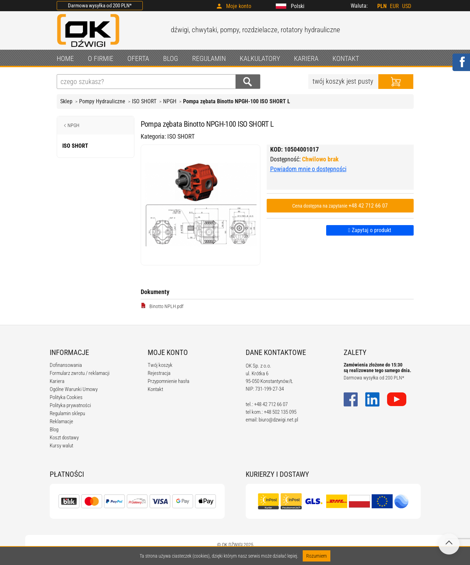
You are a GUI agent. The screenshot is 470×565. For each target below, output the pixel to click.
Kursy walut (61, 445)
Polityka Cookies (66, 397)
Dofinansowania (66, 365)
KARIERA (306, 58)
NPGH (169, 101)
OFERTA (138, 58)
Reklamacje (61, 421)
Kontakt (155, 389)
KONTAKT (345, 58)
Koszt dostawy (64, 437)
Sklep (66, 101)
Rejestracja (159, 373)
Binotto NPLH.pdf (162, 306)
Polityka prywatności (70, 405)
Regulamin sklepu (67, 413)
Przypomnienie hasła (168, 381)
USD (406, 6)
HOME (65, 58)
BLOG (170, 58)
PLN (382, 6)
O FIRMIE (100, 58)
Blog (54, 429)
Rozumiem (316, 556)
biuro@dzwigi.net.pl (278, 420)
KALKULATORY (260, 58)
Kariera (57, 381)
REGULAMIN (209, 58)
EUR (394, 6)
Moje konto (238, 6)
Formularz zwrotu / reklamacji (80, 373)
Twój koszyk (160, 365)
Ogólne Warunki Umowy (74, 389)
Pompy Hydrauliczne (102, 101)
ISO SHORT (144, 101)
